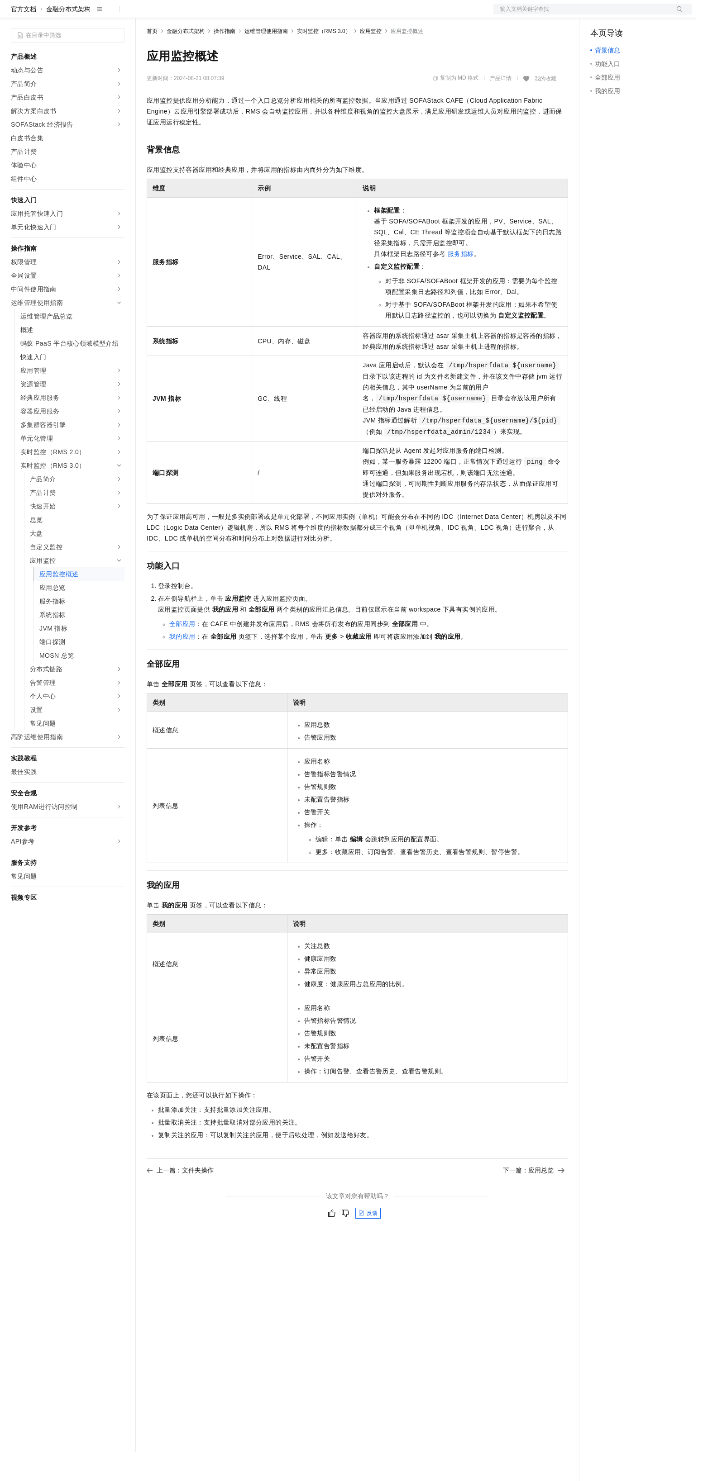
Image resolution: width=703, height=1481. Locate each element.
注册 (643, 14)
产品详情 (501, 107)
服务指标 (461, 282)
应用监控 (371, 60)
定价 (195, 14)
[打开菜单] (14, 14)
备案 (600, 14)
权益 (173, 14)
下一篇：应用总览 (533, 1199)
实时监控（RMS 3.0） (324, 60)
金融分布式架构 (68, 38)
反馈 (368, 1242)
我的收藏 (545, 107)
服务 (267, 14)
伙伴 (245, 14)
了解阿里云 (298, 14)
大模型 (92, 14)
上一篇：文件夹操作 (180, 1199)
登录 (676, 14)
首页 (152, 60)
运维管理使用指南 (266, 60)
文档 (581, 14)
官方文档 (23, 38)
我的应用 (182, 665)
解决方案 (145, 14)
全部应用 (182, 652)
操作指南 (224, 60)
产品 (117, 14)
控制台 (622, 14)
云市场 (220, 14)
